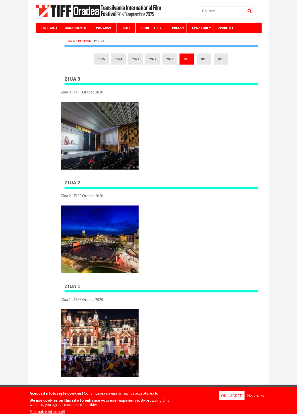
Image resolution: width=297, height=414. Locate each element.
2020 (186, 59)
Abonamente (75, 28)
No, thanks (255, 396)
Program (103, 28)
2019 (203, 59)
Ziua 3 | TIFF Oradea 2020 (82, 91)
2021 (169, 59)
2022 (152, 59)
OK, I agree (231, 395)
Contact (48, 38)
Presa (176, 29)
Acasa (71, 40)
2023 (135, 59)
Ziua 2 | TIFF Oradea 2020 (82, 195)
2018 (220, 59)
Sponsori (199, 29)
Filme (126, 28)
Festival (47, 29)
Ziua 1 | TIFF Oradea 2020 (82, 299)
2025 (101, 59)
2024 (118, 59)
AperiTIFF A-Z (151, 28)
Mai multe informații (47, 412)
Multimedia (84, 40)
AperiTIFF (226, 28)
